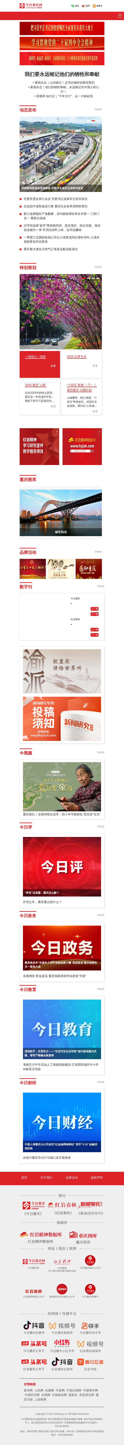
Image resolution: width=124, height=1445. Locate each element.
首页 (24, 1177)
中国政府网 (59, 1395)
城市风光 (61, 532)
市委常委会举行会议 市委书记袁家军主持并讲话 (55, 199)
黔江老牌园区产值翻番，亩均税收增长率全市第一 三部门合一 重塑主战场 (61, 216)
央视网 (49, 1390)
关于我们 (46, 1177)
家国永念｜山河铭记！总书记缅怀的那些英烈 (65, 82)
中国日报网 (73, 1390)
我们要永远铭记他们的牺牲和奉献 (62, 74)
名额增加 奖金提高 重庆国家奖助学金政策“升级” (54, 976)
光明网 (45, 1395)
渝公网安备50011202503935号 (47, 1422)
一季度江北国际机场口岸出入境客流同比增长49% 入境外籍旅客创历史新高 (61, 239)
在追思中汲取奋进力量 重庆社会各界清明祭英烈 (55, 206)
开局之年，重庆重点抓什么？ (42, 902)
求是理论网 (86, 1395)
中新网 (60, 1390)
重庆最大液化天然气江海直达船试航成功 (51, 249)
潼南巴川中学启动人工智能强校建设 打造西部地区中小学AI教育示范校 (61, 1067)
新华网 (28, 1390)
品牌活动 (72, 1177)
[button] (88, 120)
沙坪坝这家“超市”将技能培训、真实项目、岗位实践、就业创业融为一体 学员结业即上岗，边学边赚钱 (62, 228)
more (98, 109)
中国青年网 (90, 1390)
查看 (53, 365)
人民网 (38, 1390)
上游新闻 (40, 1399)
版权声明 (97, 1177)
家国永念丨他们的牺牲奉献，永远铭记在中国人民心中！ (64, 89)
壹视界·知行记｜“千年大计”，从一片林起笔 (64, 96)
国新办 (72, 1395)
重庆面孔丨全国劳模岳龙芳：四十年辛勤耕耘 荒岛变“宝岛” (62, 814)
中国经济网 (32, 1395)
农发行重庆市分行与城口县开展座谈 (47, 1157)
